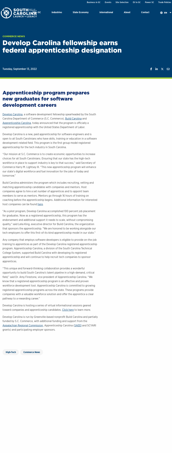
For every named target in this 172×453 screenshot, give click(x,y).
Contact (145, 12)
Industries (57, 12)
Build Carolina (73, 118)
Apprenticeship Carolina (17, 123)
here (40, 204)
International (106, 12)
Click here (68, 309)
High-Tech (11, 352)
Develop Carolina (13, 114)
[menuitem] (56, 13)
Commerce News (14, 36)
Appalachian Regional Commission (23, 325)
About (127, 12)
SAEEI (77, 325)
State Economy (81, 12)
